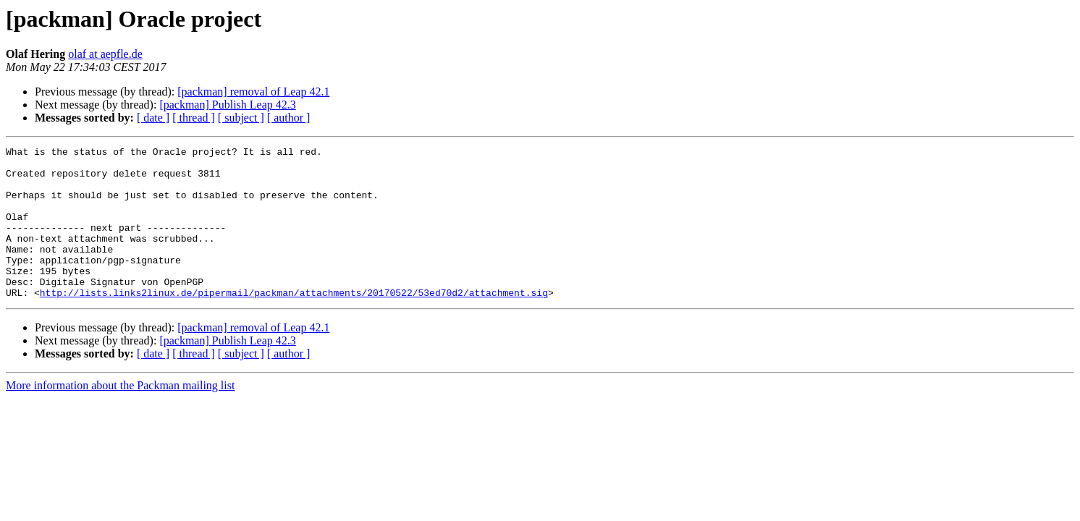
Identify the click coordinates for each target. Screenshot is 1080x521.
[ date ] (153, 117)
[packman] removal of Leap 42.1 (253, 91)
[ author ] (289, 117)
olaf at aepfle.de (105, 54)
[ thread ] (193, 117)
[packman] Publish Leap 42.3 (227, 104)
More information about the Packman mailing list (120, 416)
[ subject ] (241, 117)
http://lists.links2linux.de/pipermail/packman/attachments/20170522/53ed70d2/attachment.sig (294, 322)
